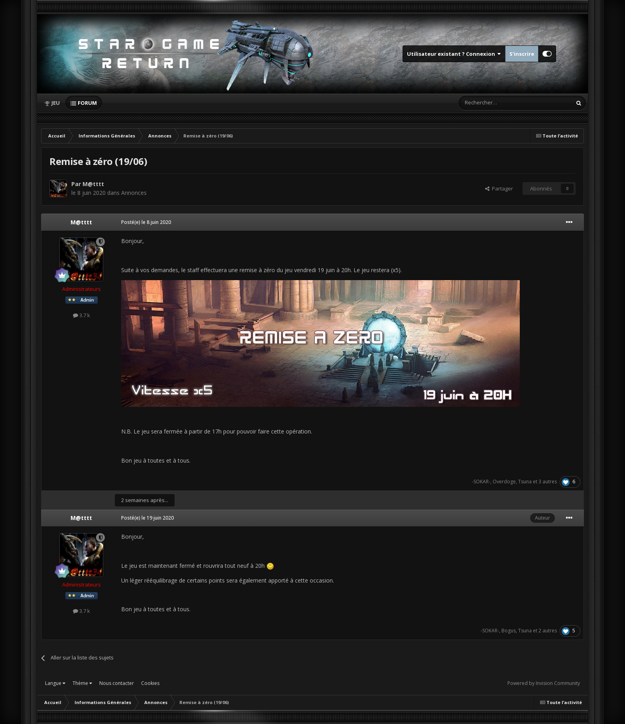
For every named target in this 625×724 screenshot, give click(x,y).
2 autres (548, 630)
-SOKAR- (481, 481)
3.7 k (81, 315)
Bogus (508, 630)
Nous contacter (116, 683)
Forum (87, 102)
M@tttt (93, 184)
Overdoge (504, 481)
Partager (499, 188)
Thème (82, 683)
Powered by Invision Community (543, 683)
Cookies (150, 683)
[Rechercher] (498, 103)
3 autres (548, 481)
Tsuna (525, 481)
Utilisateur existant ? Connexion (454, 54)
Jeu (55, 102)
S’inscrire (521, 53)
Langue (55, 683)
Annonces (134, 192)
